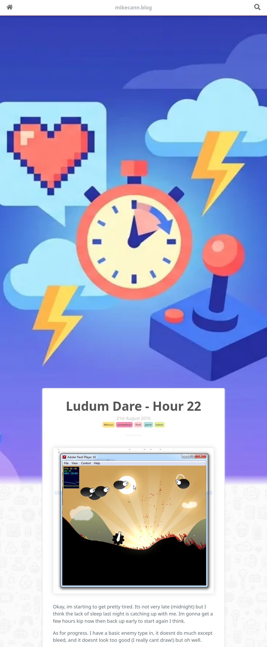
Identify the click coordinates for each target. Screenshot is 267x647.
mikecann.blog (133, 7)
